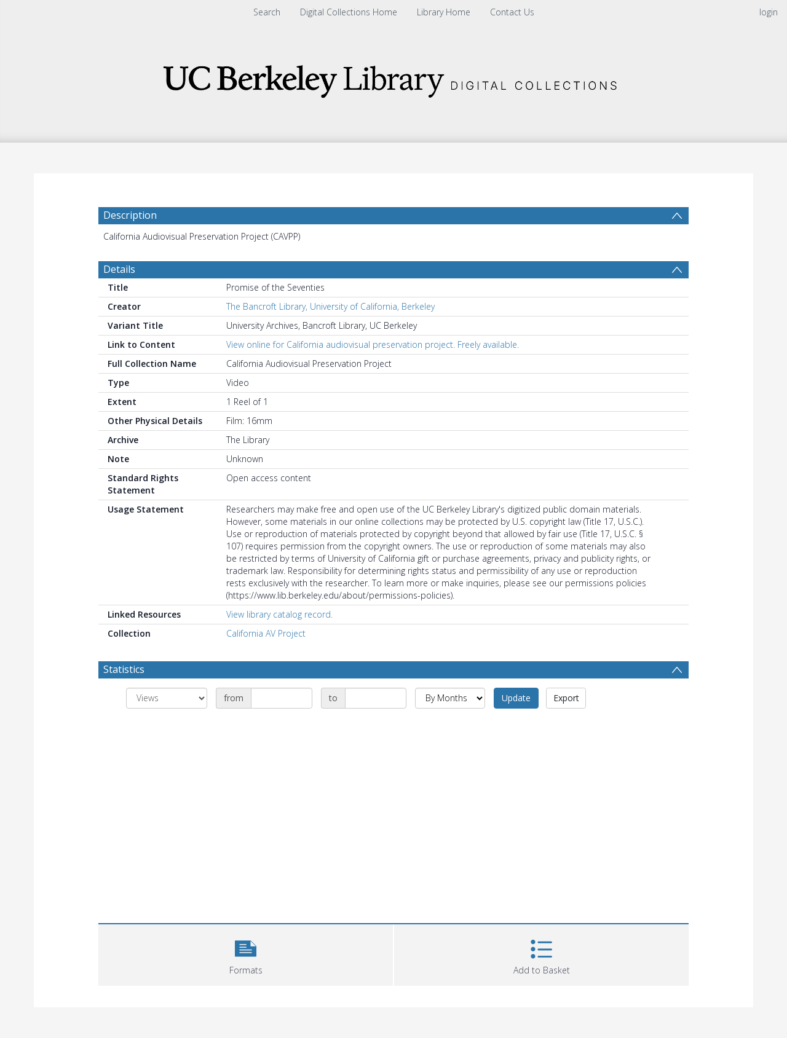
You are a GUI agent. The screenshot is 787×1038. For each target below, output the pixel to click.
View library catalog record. (279, 614)
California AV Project (266, 633)
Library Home (443, 12)
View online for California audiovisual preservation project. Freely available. (372, 344)
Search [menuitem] (266, 12)
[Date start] (281, 698)
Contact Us (512, 12)
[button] (245, 953)
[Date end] (375, 698)
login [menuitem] (768, 12)
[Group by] (166, 698)
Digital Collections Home (348, 12)
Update (516, 698)
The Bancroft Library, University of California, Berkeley (330, 306)
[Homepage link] (393, 77)
